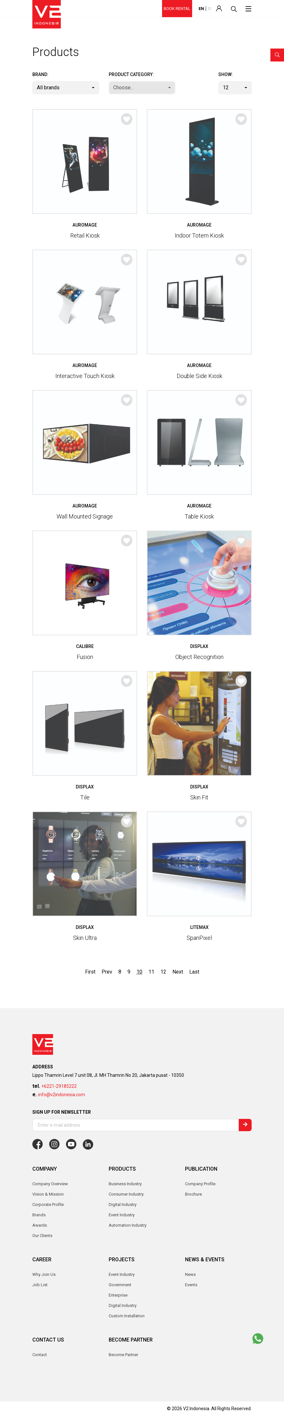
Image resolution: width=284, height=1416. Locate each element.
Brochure (193, 1194)
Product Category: (131, 74)
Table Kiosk (199, 516)
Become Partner (123, 1354)
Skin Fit (199, 797)
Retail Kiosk (85, 235)
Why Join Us (44, 1274)
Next (177, 972)
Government (120, 1284)
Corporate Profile (48, 1204)
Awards (39, 1225)
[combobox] (66, 88)
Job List (40, 1284)
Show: (225, 74)
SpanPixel (199, 937)
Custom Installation (127, 1315)
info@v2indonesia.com (61, 1094)
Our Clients (42, 1235)
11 (151, 972)
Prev (107, 972)
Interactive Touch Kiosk (85, 376)
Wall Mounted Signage (85, 516)
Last (194, 972)
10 (139, 972)
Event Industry (122, 1274)
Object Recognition (199, 656)
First (90, 972)
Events (191, 1284)
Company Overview (50, 1183)
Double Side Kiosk (199, 376)
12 (163, 972)
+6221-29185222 (59, 1086)
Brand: (40, 74)
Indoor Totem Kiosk (199, 235)
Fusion (85, 656)
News (190, 1274)
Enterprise (118, 1295)
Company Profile (200, 1183)
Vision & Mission (48, 1194)
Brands (39, 1214)
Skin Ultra (85, 937)
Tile (85, 797)
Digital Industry (123, 1305)
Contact (39, 1354)
